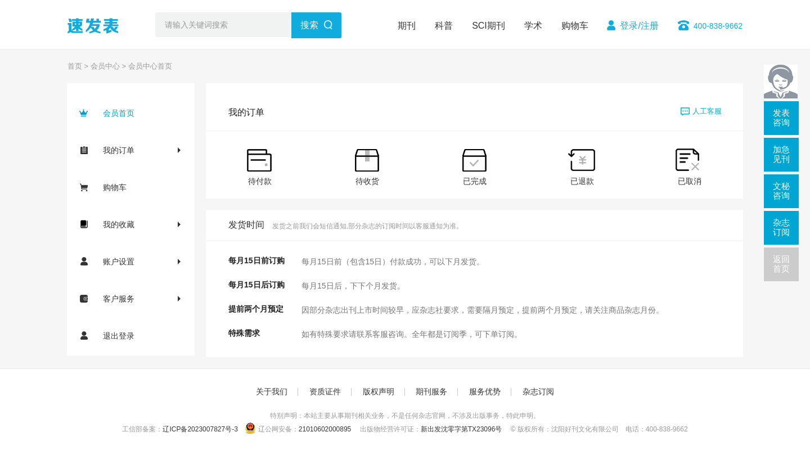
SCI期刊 (488, 25)
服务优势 (485, 391)
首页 (75, 66)
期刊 (407, 25)
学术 (533, 25)
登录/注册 (639, 25)
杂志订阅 (538, 391)
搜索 (309, 25)
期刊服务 (431, 391)
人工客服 (701, 111)
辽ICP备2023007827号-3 (200, 429)
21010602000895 (325, 429)
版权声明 (378, 391)
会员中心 (105, 66)
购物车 (574, 25)
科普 (444, 25)
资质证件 (325, 391)
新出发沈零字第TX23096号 (461, 429)
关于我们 (271, 391)
